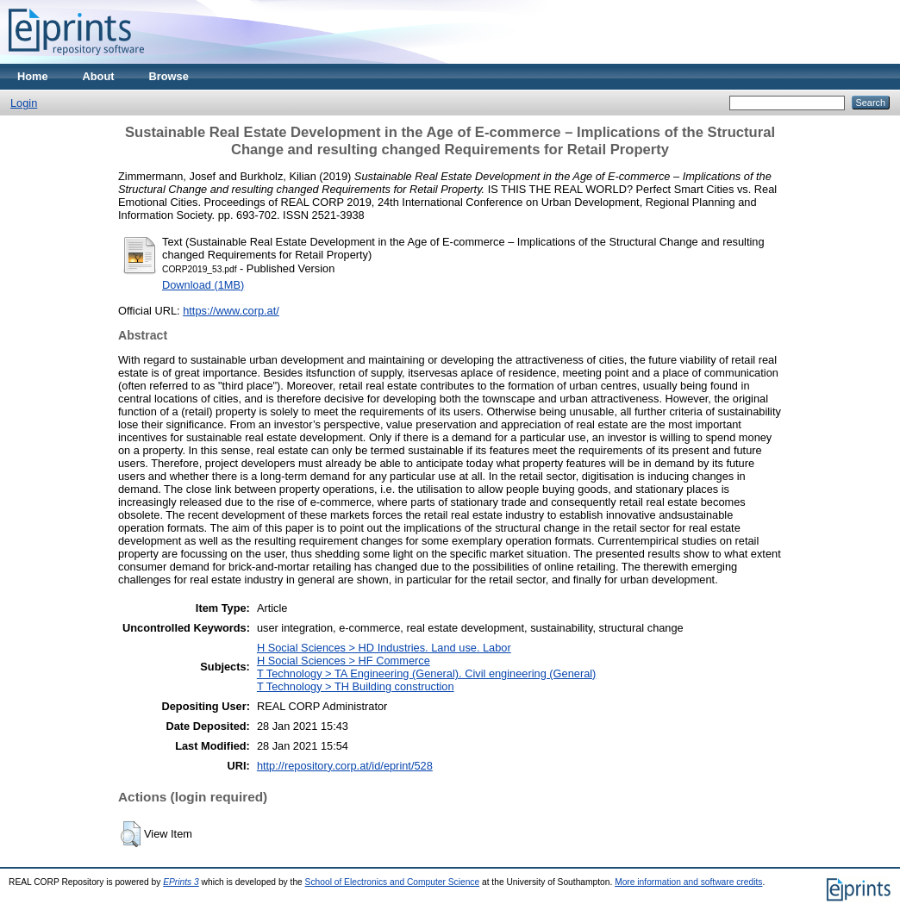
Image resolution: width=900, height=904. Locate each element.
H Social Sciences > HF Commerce (343, 660)
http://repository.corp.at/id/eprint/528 (345, 765)
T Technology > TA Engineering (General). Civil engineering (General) (427, 673)
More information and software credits (688, 882)
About (99, 76)
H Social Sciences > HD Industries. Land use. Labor (384, 647)
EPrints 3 (181, 882)
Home (32, 76)
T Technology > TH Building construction (355, 686)
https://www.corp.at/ (231, 310)
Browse (169, 76)
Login (23, 103)
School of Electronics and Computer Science (392, 882)
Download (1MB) (203, 284)
